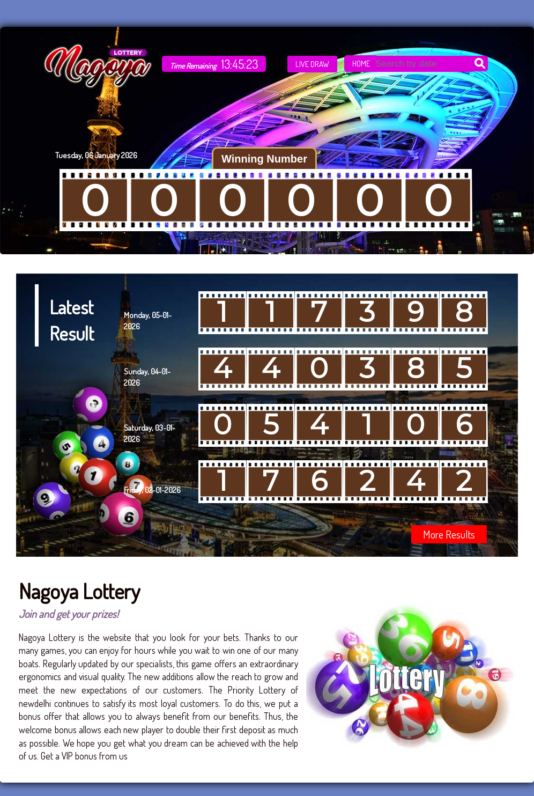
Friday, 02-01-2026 (152, 490)
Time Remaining (193, 66)
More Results (449, 534)
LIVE (312, 64)
